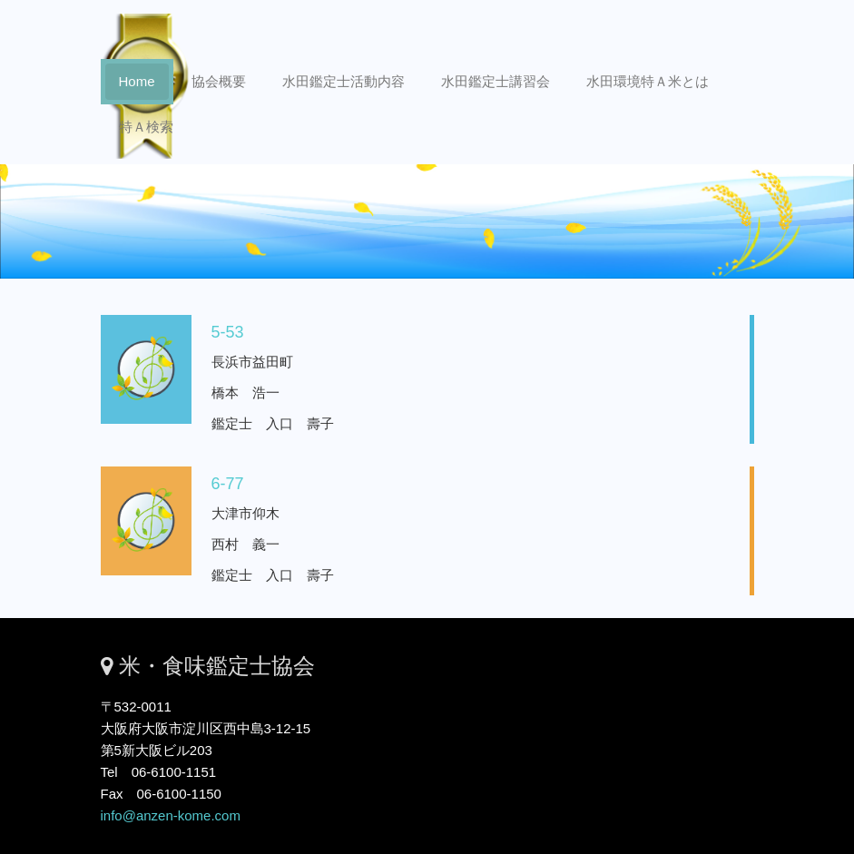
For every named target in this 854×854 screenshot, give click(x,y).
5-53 (198, 332)
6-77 (198, 484)
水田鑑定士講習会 (495, 81)
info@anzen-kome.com (170, 815)
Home (137, 81)
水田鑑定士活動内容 (343, 81)
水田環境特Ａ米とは (647, 81)
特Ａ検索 (146, 126)
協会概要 (218, 81)
